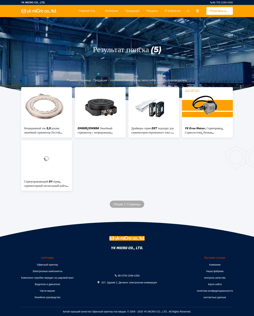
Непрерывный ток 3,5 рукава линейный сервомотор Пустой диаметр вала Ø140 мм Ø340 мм (44, 130)
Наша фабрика (214, 271)
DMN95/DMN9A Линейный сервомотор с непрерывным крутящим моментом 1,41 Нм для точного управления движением (98, 130)
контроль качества (214, 277)
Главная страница (89, 10)
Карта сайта (215, 284)
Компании (214, 264)
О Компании (173, 10)
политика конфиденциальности (215, 290)
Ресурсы (152, 10)
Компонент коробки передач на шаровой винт (47, 277)
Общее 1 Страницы (127, 204)
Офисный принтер (47, 264)
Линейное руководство (47, 297)
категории (111, 10)
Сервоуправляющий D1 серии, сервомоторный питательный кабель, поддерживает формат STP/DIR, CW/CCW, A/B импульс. (46, 184)
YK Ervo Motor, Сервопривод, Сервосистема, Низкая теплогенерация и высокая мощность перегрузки (207, 130)
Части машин (47, 290)
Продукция (132, 10)
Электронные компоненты (47, 271)
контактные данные (215, 297)
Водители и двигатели (47, 284)
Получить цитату (221, 10)
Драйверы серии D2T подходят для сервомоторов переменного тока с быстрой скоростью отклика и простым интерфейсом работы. (152, 130)
